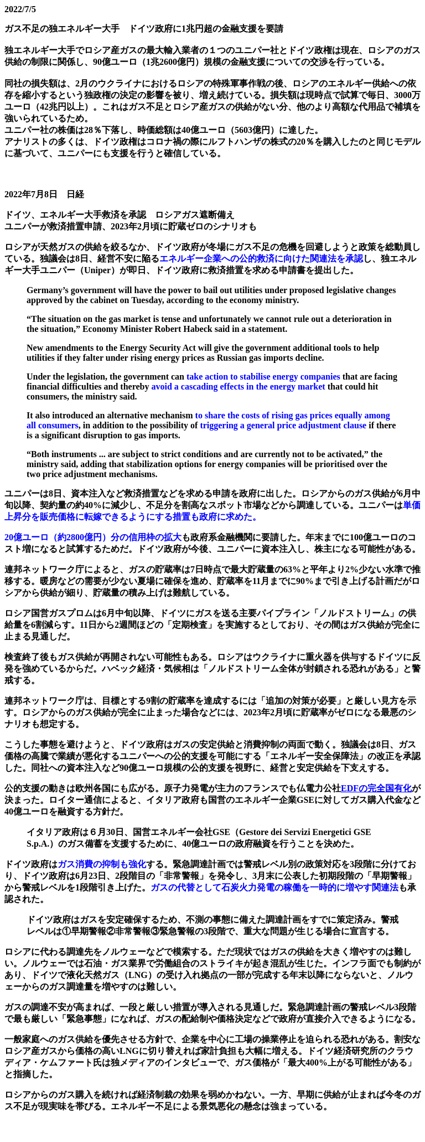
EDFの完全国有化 (376, 788)
